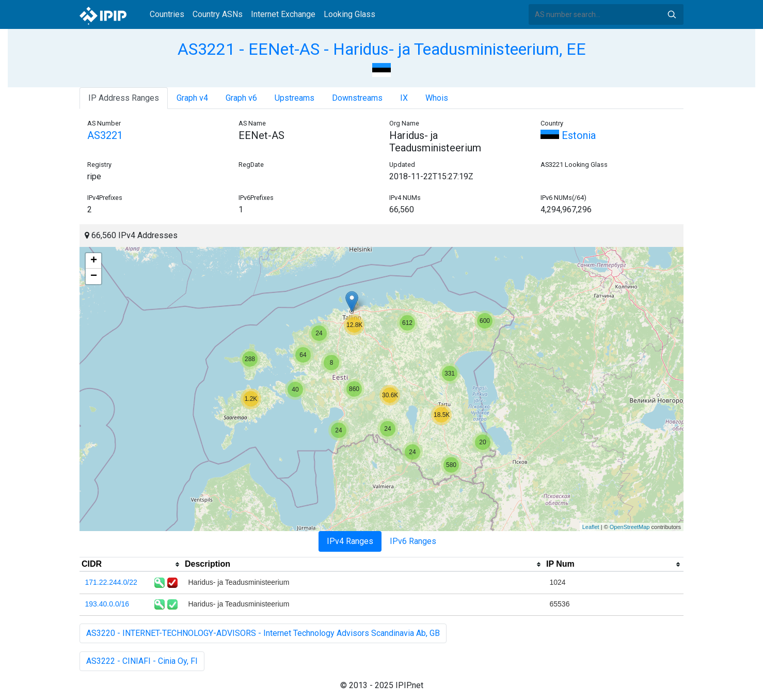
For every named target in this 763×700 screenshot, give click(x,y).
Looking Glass (349, 14)
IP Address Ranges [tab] (123, 98)
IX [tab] (404, 98)
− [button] (93, 276)
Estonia (568, 135)
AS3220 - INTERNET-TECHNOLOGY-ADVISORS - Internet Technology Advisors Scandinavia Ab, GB (263, 633)
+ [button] (93, 261)
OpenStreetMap (630, 527)
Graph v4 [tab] (192, 98)
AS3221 (105, 135)
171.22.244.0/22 (111, 582)
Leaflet (590, 527)
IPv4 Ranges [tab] (350, 541)
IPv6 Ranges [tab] (413, 541)
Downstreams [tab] (357, 98)
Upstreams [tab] (294, 98)
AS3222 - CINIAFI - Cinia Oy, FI (142, 661)
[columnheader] (131, 564)
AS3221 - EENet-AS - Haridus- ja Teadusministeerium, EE (382, 49)
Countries (167, 14)
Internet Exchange (283, 14)
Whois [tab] (436, 98)
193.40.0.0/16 (107, 604)
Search (671, 14)
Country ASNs (218, 14)
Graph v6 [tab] (241, 98)
